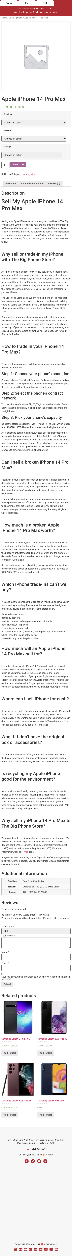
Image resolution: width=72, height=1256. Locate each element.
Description (11, 183)
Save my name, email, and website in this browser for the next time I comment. (35, 978)
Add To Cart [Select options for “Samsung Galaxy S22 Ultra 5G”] (10, 1114)
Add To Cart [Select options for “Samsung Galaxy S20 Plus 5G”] (46, 1053)
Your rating (7, 927)
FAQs (25, 852)
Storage (7, 147)
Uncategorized (15, 17)
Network (7, 131)
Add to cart (18, 164)
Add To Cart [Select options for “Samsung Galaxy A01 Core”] (46, 1114)
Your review (8, 936)
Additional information (32, 183)
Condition (8, 114)
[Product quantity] (5, 165)
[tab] (11, 184)
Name (5, 952)
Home (4, 17)
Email (5, 963)
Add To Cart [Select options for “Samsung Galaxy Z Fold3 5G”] (10, 1053)
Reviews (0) (54, 183)
